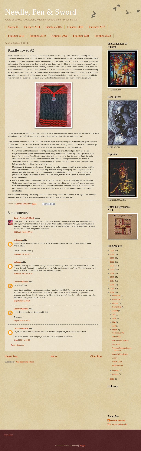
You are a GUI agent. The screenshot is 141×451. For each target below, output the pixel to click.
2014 (112, 292)
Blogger (83, 446)
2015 (112, 288)
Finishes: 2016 (75, 26)
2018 (112, 277)
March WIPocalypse (119, 354)
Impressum (8, 435)
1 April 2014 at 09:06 (22, 340)
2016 (112, 285)
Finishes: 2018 (16, 35)
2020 (112, 269)
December (116, 295)
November (116, 299)
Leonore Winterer (21, 282)
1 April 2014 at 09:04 (22, 301)
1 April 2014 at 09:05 (22, 320)
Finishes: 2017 (97, 26)
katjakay (17, 262)
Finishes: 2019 (38, 35)
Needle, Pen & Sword (40, 11)
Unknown (18, 240)
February (116, 370)
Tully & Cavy (117, 362)
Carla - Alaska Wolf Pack (24, 218)
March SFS (116, 337)
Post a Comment (17, 345)
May (114, 322)
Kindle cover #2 (118, 333)
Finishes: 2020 (59, 35)
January (115, 374)
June (114, 318)
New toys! (116, 344)
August (115, 311)
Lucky (114, 358)
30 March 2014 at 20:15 (23, 232)
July (114, 315)
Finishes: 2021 (81, 35)
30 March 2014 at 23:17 (23, 254)
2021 (112, 266)
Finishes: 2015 (54, 26)
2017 (112, 281)
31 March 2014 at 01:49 (23, 274)
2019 (112, 273)
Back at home (117, 365)
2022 (112, 262)
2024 (112, 254)
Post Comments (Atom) (25, 362)
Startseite (13, 26)
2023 (112, 258)
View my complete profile (117, 424)
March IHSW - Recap (120, 341)
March (115, 330)
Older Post (96, 356)
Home (54, 356)
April (114, 326)
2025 (112, 250)
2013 (112, 379)
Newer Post (11, 356)
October (115, 303)
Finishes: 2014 (32, 26)
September (116, 307)
